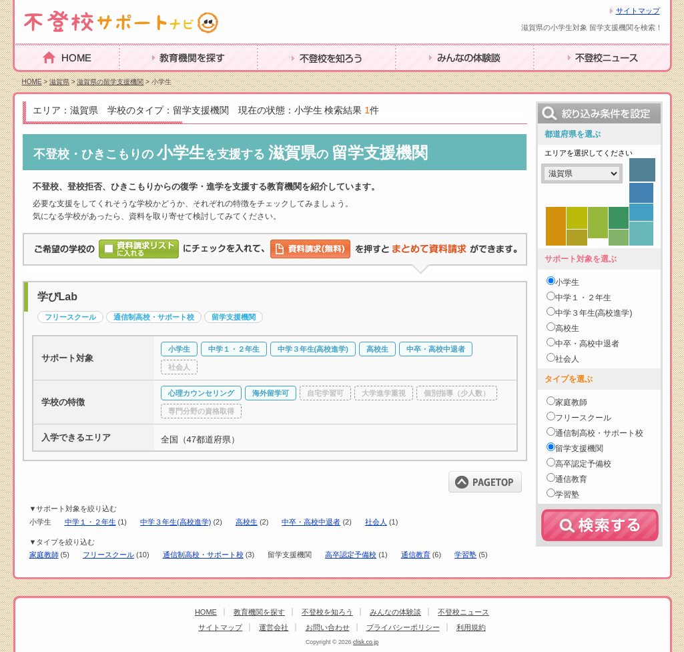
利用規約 (471, 627)
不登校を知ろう (294, 78)
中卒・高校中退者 (311, 522)
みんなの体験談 (432, 78)
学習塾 (465, 555)
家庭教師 (44, 555)
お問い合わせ (328, 627)
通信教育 (415, 555)
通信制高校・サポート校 (203, 555)
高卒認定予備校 (350, 555)
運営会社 (273, 627)
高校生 (247, 522)
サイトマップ (638, 11)
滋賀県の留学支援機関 (110, 81)
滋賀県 (59, 81)
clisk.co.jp (365, 642)
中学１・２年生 (90, 522)
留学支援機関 (579, 448)
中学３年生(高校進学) (175, 522)
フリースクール (108, 555)
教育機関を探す (156, 78)
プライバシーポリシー (403, 627)
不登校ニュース (570, 78)
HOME (31, 77)
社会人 (376, 522)
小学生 (567, 282)
